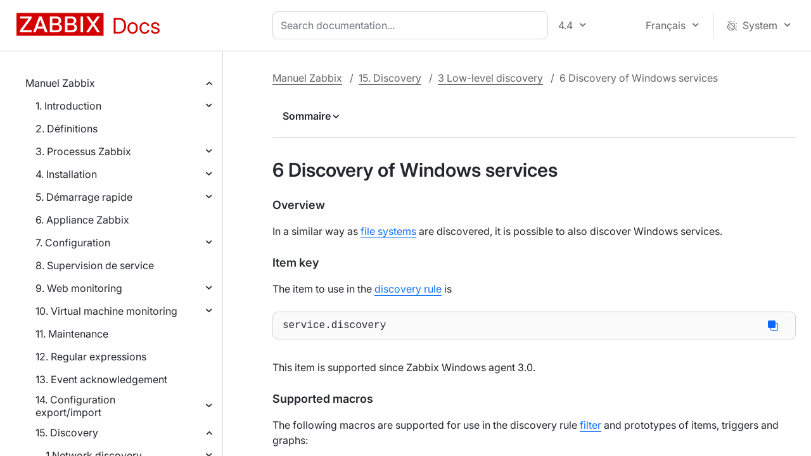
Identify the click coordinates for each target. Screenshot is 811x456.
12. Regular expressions (90, 356)
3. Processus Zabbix (83, 151)
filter (590, 427)
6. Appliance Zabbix (82, 219)
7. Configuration (72, 242)
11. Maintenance (71, 333)
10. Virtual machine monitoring (106, 311)
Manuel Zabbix (60, 83)
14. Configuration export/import (75, 406)
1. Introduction (68, 105)
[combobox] (412, 25)
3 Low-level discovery (490, 78)
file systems (388, 231)
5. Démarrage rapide (83, 197)
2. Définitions (66, 128)
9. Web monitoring (78, 288)
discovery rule (408, 288)
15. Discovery (66, 432)
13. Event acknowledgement (101, 379)
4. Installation (66, 174)
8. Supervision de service (94, 265)
